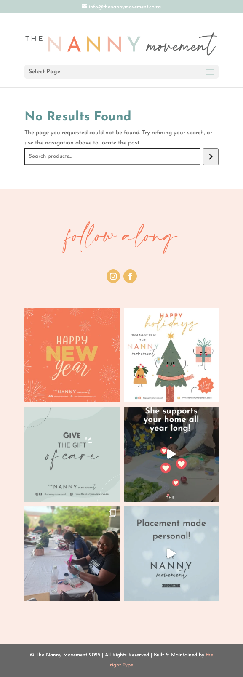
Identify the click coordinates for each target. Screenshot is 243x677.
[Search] (211, 156)
